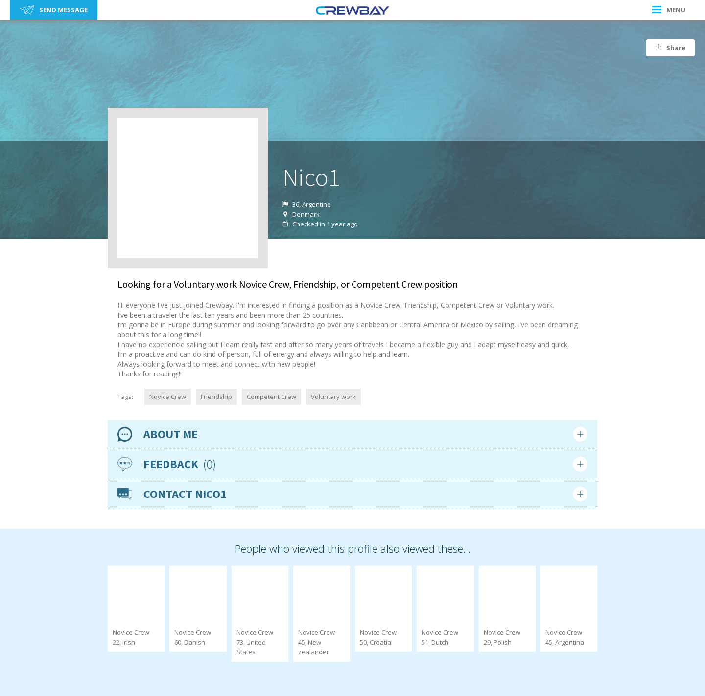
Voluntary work (333, 396)
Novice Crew (167, 396)
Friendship (216, 396)
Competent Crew (271, 396)
